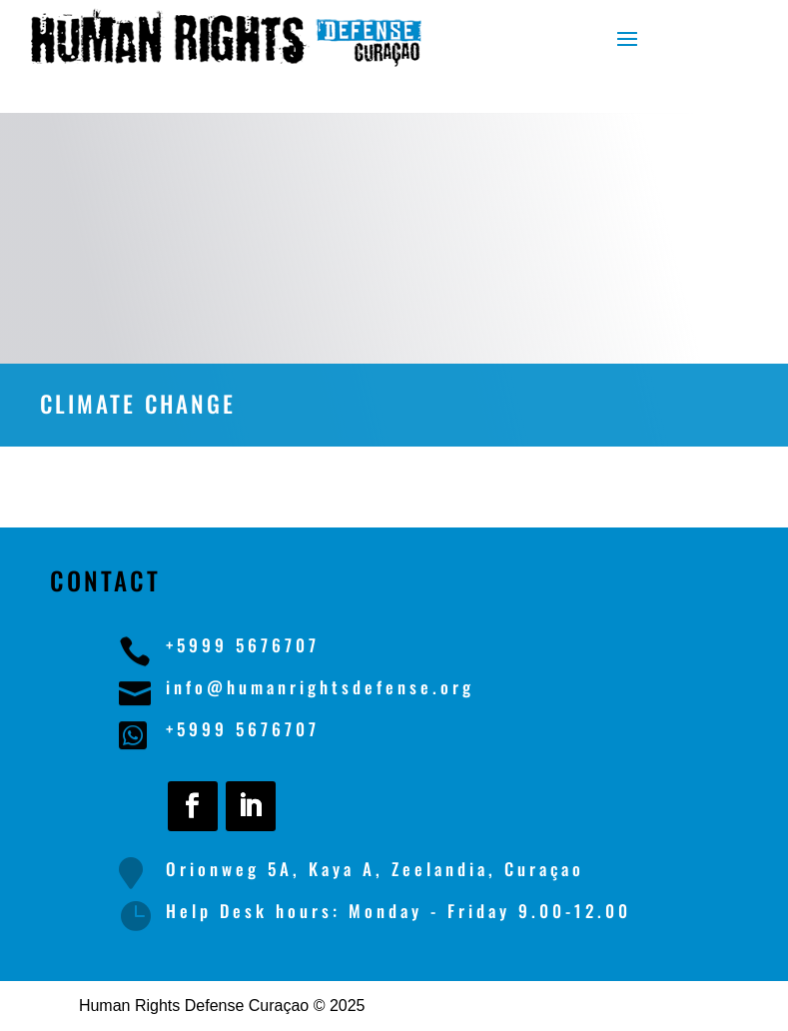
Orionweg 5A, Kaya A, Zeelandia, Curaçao (375, 868)
